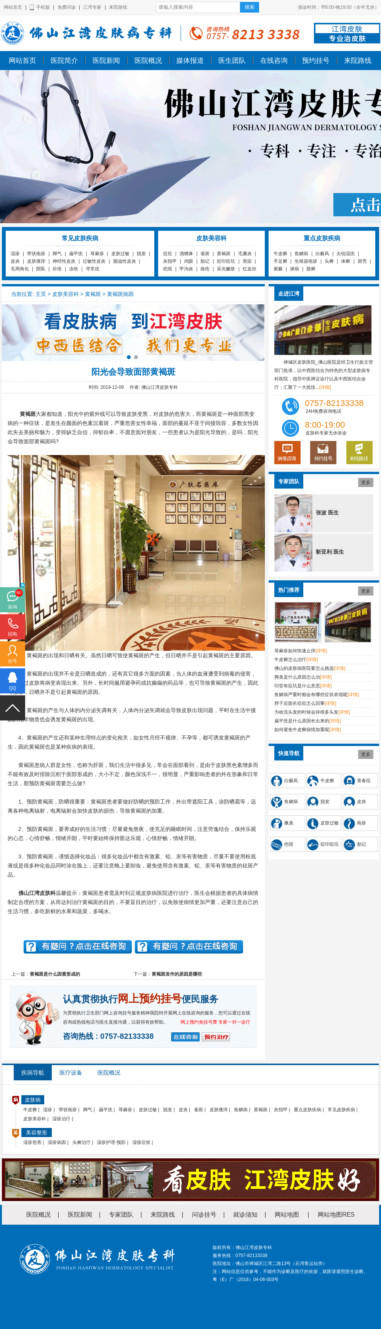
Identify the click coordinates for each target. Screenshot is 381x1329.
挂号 (12, 661)
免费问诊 (67, 7)
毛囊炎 (245, 253)
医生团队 (232, 60)
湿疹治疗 (61, 1118)
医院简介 (64, 60)
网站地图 (287, 1214)
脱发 (141, 253)
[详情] (321, 650)
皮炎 (15, 261)
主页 (40, 294)
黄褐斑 (224, 253)
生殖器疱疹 (306, 261)
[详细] (325, 387)
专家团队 (121, 1214)
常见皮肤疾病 (341, 1109)
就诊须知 (245, 1214)
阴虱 (40, 269)
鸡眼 (188, 261)
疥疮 (57, 269)
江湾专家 (92, 7)
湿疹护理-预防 (111, 1142)
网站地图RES (336, 1214)
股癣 (310, 269)
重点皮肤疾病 (307, 1109)
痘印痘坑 (226, 261)
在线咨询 (274, 60)
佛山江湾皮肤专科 (21, 54)
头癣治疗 (81, 1142)
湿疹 (15, 253)
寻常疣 (92, 269)
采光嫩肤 (226, 269)
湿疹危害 (32, 1142)
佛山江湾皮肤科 (37, 893)
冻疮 (73, 269)
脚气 (57, 253)
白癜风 (322, 253)
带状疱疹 (36, 253)
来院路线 (118, 7)
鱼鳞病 (301, 253)
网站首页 (13, 7)
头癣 (329, 261)
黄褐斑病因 (120, 294)
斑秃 (362, 261)
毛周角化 (20, 269)
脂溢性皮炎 (124, 261)
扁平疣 (76, 253)
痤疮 (205, 269)
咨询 (12, 607)
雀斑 (205, 253)
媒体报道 (190, 60)
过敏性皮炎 (94, 261)
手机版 (43, 7)
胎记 (205, 261)
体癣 (345, 261)
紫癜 (278, 269)
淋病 (294, 269)
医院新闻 (106, 60)
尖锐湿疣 (345, 253)
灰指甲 (170, 261)
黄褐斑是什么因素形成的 (55, 974)
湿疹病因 (57, 1142)
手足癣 (280, 261)
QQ (12, 688)
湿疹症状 (141, 1142)
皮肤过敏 (120, 253)
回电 (12, 634)
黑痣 (247, 261)
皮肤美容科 (65, 294)
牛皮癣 (280, 253)
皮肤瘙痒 (36, 261)
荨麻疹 (97, 253)
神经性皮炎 (64, 261)
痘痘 (167, 253)
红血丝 (249, 269)
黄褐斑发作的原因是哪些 (177, 974)
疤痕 (167, 269)
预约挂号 (316, 60)
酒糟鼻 (186, 253)
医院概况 (148, 60)
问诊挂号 (204, 1214)
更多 (365, 482)
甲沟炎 (186, 269)
